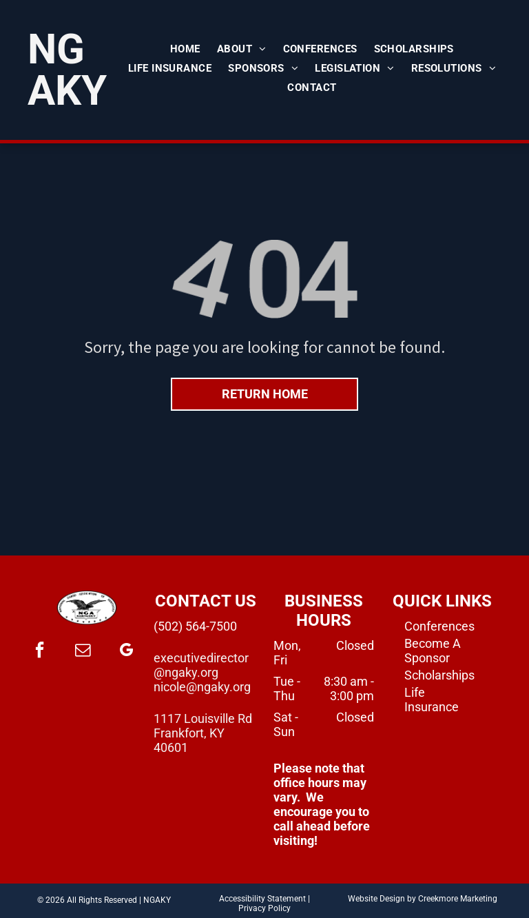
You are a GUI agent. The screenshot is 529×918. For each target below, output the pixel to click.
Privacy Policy (264, 908)
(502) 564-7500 (195, 626)
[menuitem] (185, 49)
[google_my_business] (126, 651)
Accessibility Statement (262, 899)
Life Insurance (431, 699)
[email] (82, 651)
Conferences (439, 626)
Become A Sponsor (432, 650)
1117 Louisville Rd (203, 718)
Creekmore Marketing (457, 899)
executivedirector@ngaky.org (201, 665)
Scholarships (439, 675)
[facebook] (39, 651)
